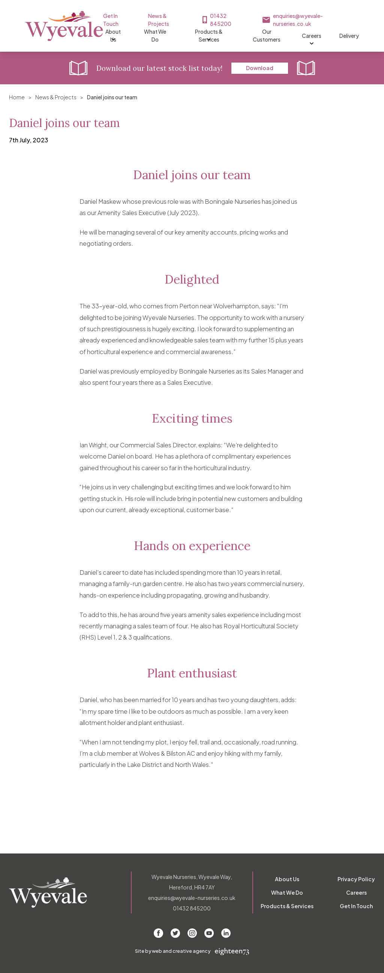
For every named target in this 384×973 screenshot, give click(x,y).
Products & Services (219, 36)
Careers (328, 36)
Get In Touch (129, 15)
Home (17, 97)
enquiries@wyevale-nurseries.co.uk (331, 15)
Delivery (365, 35)
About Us (118, 36)
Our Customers (281, 35)
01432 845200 (242, 15)
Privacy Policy (356, 879)
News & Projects (180, 15)
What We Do (162, 35)
